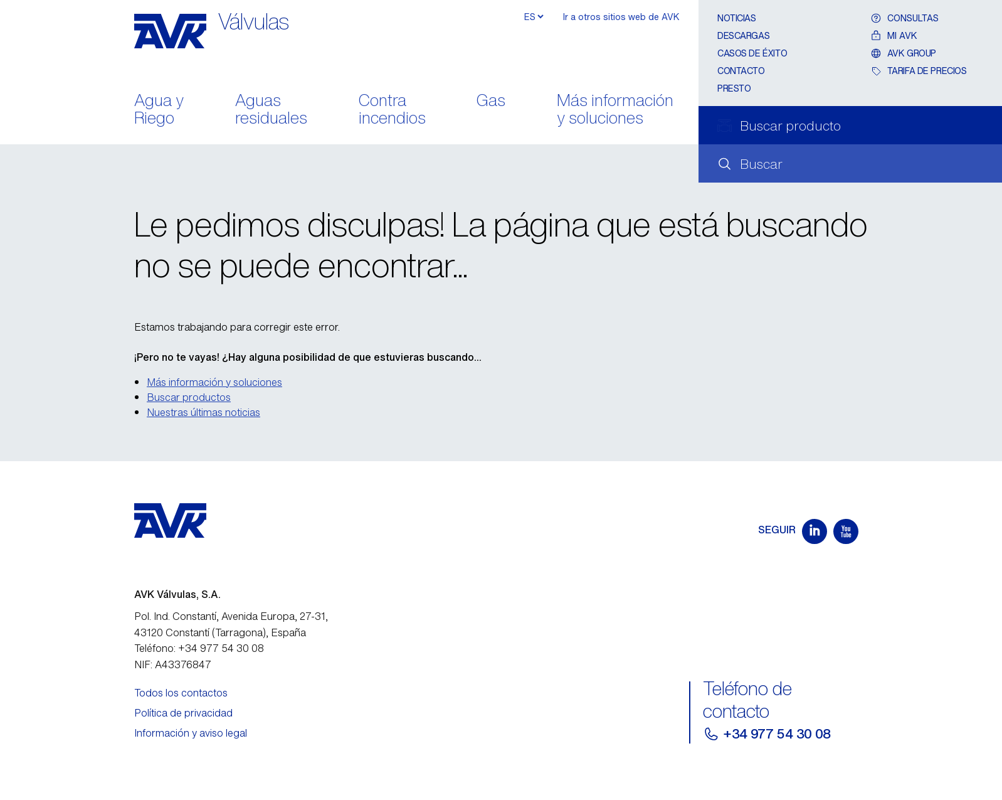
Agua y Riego (159, 110)
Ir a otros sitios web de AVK (621, 16)
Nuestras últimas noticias (203, 412)
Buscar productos (189, 397)
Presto (734, 88)
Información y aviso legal (190, 732)
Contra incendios (392, 110)
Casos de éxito (752, 53)
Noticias (736, 17)
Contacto (741, 70)
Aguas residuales (271, 110)
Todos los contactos (181, 692)
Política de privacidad (183, 712)
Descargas (743, 35)
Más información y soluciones (615, 110)
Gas (491, 101)
